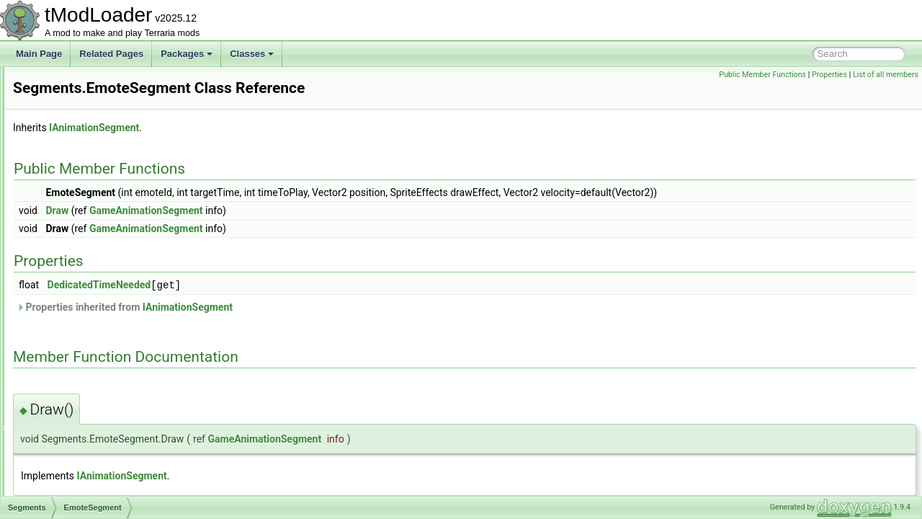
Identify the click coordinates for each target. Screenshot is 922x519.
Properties (829, 74)
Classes (252, 53)
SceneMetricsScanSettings (99, 114)
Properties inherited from (305, 306)
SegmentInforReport (86, 241)
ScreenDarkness (80, 130)
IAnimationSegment (274, 127)
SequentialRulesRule (88, 463)
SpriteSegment (87, 383)
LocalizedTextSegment (102, 304)
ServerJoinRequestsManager (103, 479)
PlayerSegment (88, 368)
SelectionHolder (78, 399)
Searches (66, 209)
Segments (67, 257)
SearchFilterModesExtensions (105, 225)
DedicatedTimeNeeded (279, 284)
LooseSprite (82, 320)
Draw (237, 210)
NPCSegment (85, 336)
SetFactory (68, 494)
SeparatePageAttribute (91, 415)
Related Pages (111, 53)
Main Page (39, 53)
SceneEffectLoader (84, 82)
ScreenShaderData (84, 177)
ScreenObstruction (83, 161)
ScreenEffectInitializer (89, 146)
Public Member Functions (762, 74)
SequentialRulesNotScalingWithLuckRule (126, 447)
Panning (75, 352)
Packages (186, 53)
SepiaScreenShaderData (95, 431)
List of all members (885, 74)
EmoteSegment (89, 288)
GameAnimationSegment (326, 210)
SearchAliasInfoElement (94, 193)
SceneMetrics (74, 98)
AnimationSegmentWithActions (118, 272)
